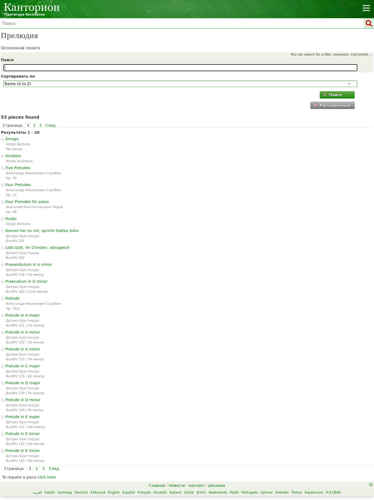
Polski (234, 492)
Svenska (282, 492)
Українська (313, 492)
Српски (266, 492)
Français (144, 492)
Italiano (176, 492)
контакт (197, 485)
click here (47, 477)
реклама (216, 485)
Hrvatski (160, 492)
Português (250, 492)
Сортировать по (18, 76)
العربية (37, 492)
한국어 (201, 492)
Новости (177, 485)
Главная (157, 485)
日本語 (189, 492)
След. (50, 125)
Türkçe (296, 492)
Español (128, 492)
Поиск (7, 60)
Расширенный (332, 105)
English (114, 492)
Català (49, 492)
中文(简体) (333, 492)
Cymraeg (64, 492)
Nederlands (218, 492)
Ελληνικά (98, 492)
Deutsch (81, 492)
